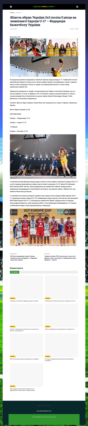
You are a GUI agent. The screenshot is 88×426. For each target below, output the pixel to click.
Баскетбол (18, 12)
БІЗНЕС (13, 299)
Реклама (40, 406)
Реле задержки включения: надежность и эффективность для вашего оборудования (22, 390)
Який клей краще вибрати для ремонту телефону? (24, 360)
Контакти (47, 406)
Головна (12, 12)
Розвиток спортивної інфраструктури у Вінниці (24, 302)
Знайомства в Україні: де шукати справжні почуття (60, 302)
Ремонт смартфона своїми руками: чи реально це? (59, 330)
